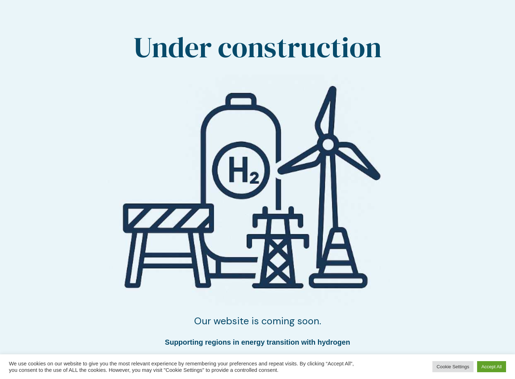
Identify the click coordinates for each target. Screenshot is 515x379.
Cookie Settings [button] (453, 366)
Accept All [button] (491, 366)
